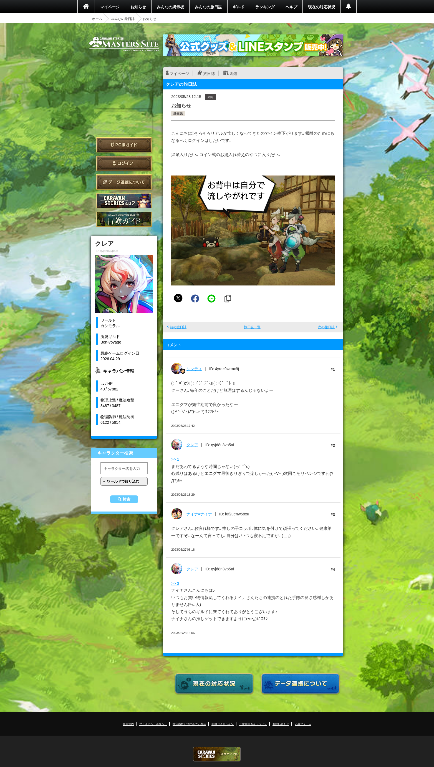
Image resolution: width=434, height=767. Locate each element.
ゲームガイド (124, 219)
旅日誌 (209, 73)
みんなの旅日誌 (208, 6)
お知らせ (138, 6)
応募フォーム (303, 724)
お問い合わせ (280, 724)
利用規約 (128, 724)
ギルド (238, 6)
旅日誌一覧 (252, 326)
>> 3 (175, 583)
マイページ (110, 6)
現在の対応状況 (321, 6)
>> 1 (175, 459)
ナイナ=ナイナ (199, 514)
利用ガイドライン (222, 724)
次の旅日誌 (326, 326)
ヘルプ (291, 6)
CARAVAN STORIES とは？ (124, 200)
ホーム (97, 18)
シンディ (194, 368)
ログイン (124, 163)
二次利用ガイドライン (253, 724)
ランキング (265, 6)
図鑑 (233, 73)
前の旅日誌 (178, 326)
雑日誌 (178, 113)
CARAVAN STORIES (217, 754)
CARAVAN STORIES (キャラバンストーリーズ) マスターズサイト (124, 44)
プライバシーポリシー (153, 724)
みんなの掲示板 (170, 6)
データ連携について (124, 182)
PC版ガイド (124, 144)
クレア (192, 444)
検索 (126, 499)
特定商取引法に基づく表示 (189, 724)
